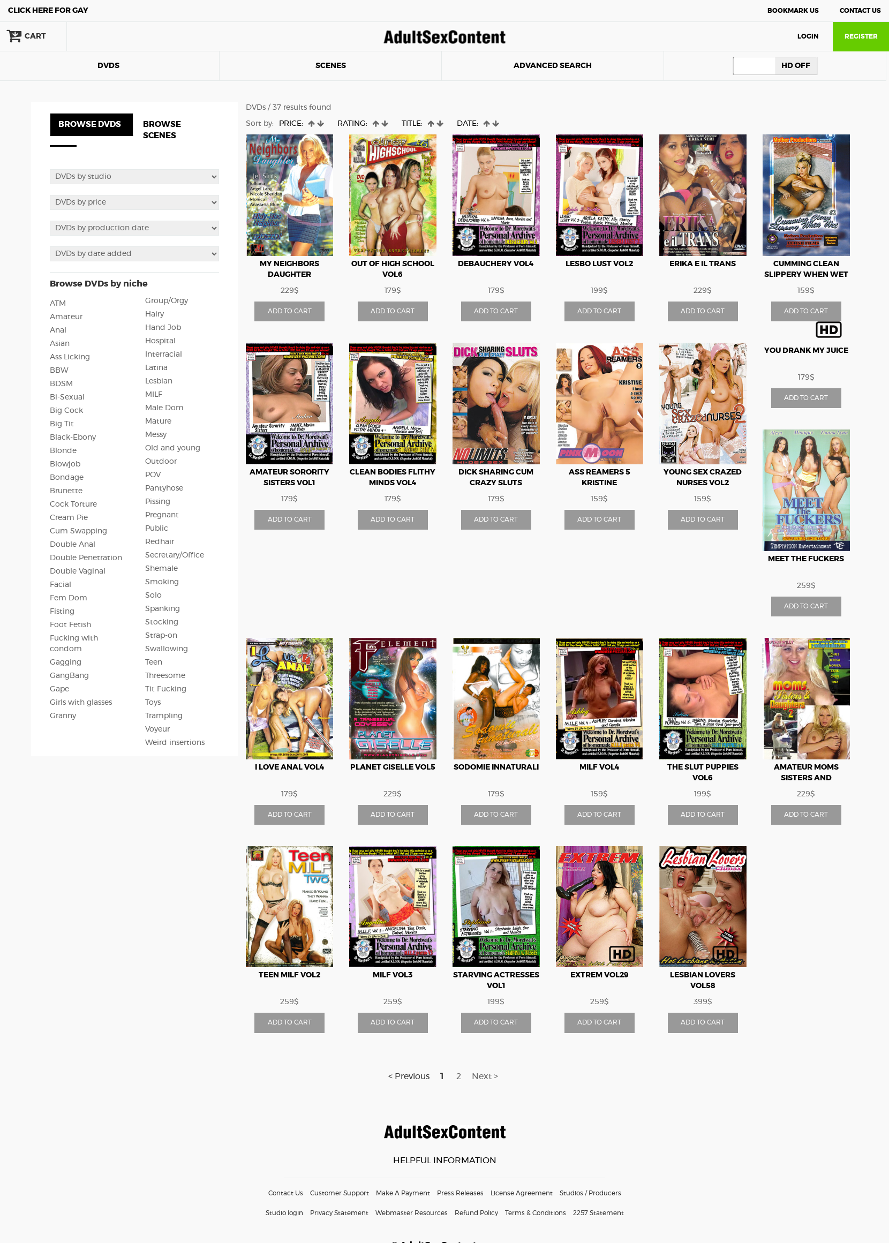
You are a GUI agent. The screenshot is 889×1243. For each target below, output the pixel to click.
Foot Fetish (70, 625)
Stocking (161, 622)
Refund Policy (476, 1213)
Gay (48, 10)
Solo (153, 595)
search (102, 36)
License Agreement (522, 1193)
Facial (60, 585)
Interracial (163, 354)
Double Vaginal (78, 571)
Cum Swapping (78, 531)
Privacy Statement (339, 1213)
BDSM (61, 384)
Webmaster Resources (411, 1213)
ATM (58, 303)
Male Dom (164, 408)
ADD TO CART (290, 311)
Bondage (67, 477)
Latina (156, 368)
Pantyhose (164, 488)
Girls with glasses (81, 702)
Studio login (284, 1213)
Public (156, 528)
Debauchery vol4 (496, 264)
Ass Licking (70, 357)
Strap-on (161, 635)
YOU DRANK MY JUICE (806, 351)
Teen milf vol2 (289, 975)
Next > (485, 1076)
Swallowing (166, 649)
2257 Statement (598, 1213)
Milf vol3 (392, 975)
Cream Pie (69, 518)
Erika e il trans (702, 264)
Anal (58, 330)
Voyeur (157, 729)
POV (153, 475)
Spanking (162, 609)
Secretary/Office (174, 555)
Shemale (161, 568)
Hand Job (163, 328)
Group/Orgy (166, 301)
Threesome (165, 676)
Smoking (162, 582)
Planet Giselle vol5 (392, 767)
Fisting (62, 611)
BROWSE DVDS (89, 124)
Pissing (157, 502)
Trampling (164, 716)
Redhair (159, 542)
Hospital (160, 341)
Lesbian (158, 381)
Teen (153, 662)
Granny (63, 716)
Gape (59, 689)
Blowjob (65, 464)
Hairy (154, 314)
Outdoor (161, 461)
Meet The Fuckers (806, 559)
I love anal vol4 (290, 767)
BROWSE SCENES (162, 130)
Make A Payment (403, 1193)
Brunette (66, 491)
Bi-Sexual (67, 397)
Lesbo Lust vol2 (599, 264)
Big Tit (62, 424)
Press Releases (460, 1193)
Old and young (172, 448)
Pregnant (162, 515)
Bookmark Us (793, 10)
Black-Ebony (73, 437)
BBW (59, 370)
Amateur (66, 317)
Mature (158, 421)
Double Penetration (86, 558)
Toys (153, 702)
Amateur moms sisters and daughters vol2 (806, 778)
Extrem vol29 (599, 975)
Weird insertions (175, 743)
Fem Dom (68, 598)
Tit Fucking (165, 689)
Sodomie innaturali (496, 767)
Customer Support (339, 1193)
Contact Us (860, 10)
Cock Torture (73, 504)
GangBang (69, 676)
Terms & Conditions (535, 1213)
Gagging (65, 662)
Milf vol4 (599, 767)
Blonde (63, 451)
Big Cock (66, 411)
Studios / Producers (590, 1193)
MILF (153, 394)
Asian (60, 344)
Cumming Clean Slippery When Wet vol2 (806, 274)
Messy (156, 435)
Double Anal (72, 544)
